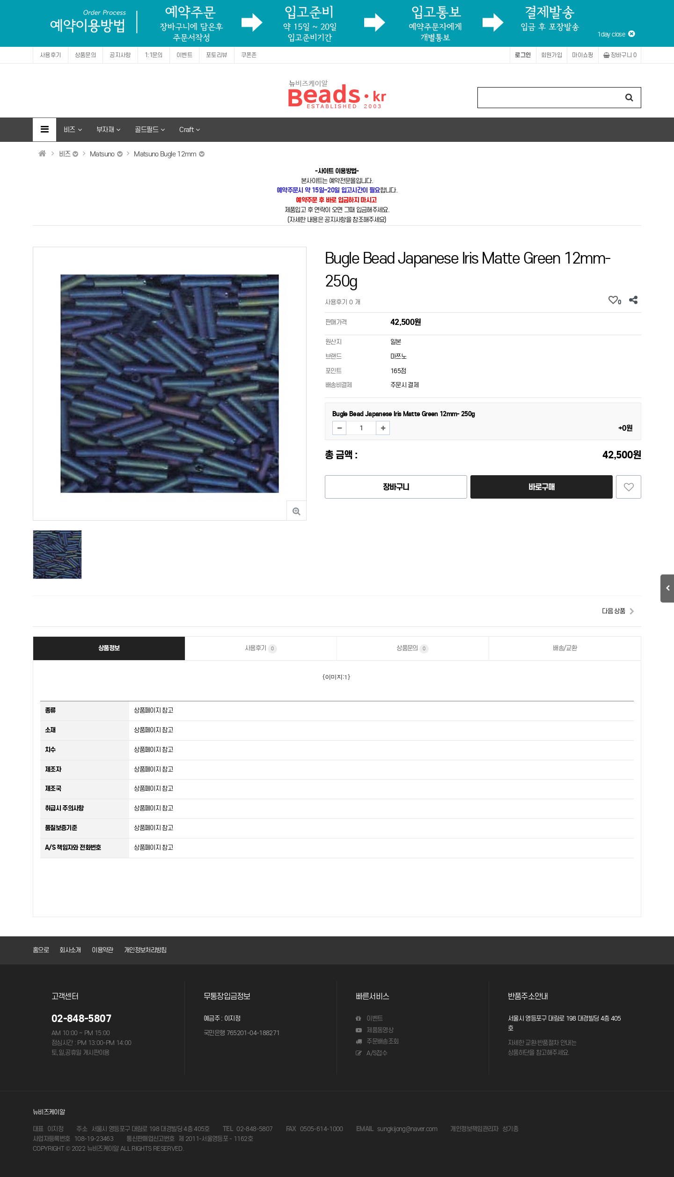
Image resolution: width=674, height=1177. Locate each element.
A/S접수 (371, 1053)
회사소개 (70, 950)
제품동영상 (374, 1030)
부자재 (108, 129)
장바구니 (619, 55)
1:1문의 (154, 55)
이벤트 (184, 55)
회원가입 (552, 55)
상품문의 (85, 55)
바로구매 (541, 487)
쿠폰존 (249, 55)
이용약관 (102, 950)
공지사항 (120, 55)
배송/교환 (565, 648)
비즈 (72, 129)
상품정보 (108, 648)
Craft (189, 129)
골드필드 (149, 129)
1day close (615, 34)
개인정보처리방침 (145, 950)
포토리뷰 (216, 55)
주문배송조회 (377, 1041)
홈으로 (41, 950)
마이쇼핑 (582, 55)
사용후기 (50, 55)
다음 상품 (613, 611)
